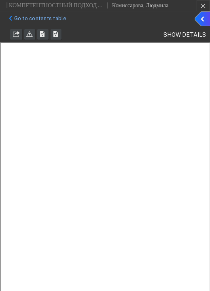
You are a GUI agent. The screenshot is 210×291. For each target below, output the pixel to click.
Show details (203, 20)
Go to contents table (37, 18)
